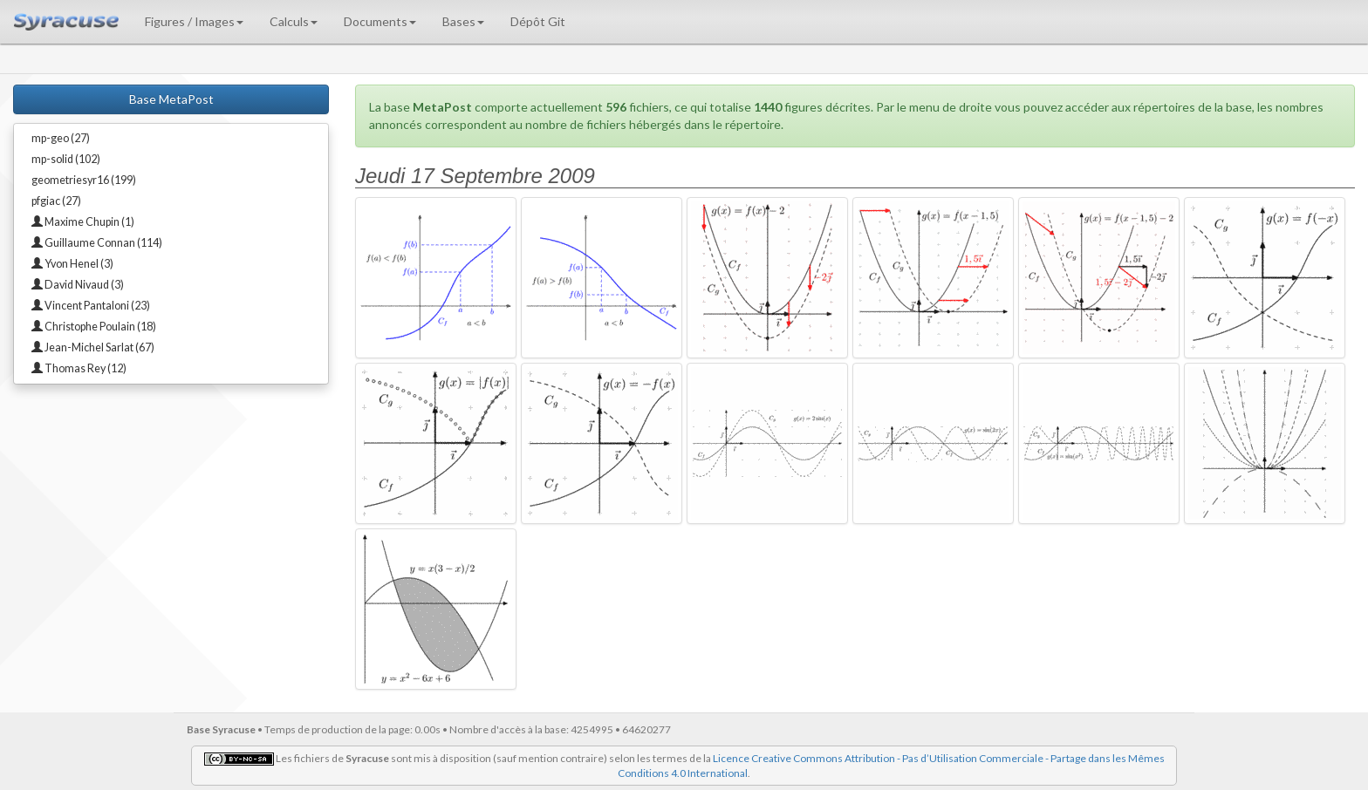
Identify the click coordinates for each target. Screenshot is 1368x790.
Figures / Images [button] (194, 21)
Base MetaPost (171, 99)
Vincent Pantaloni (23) (90, 305)
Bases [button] (463, 21)
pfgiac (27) (56, 201)
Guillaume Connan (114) (96, 242)
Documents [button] (380, 21)
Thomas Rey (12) (79, 368)
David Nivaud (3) (77, 284)
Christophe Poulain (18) (93, 326)
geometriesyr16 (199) (83, 180)
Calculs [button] (294, 21)
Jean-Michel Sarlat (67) (92, 347)
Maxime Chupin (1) (82, 221)
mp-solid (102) (65, 159)
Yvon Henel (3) (72, 263)
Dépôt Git (537, 21)
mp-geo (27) (60, 138)
